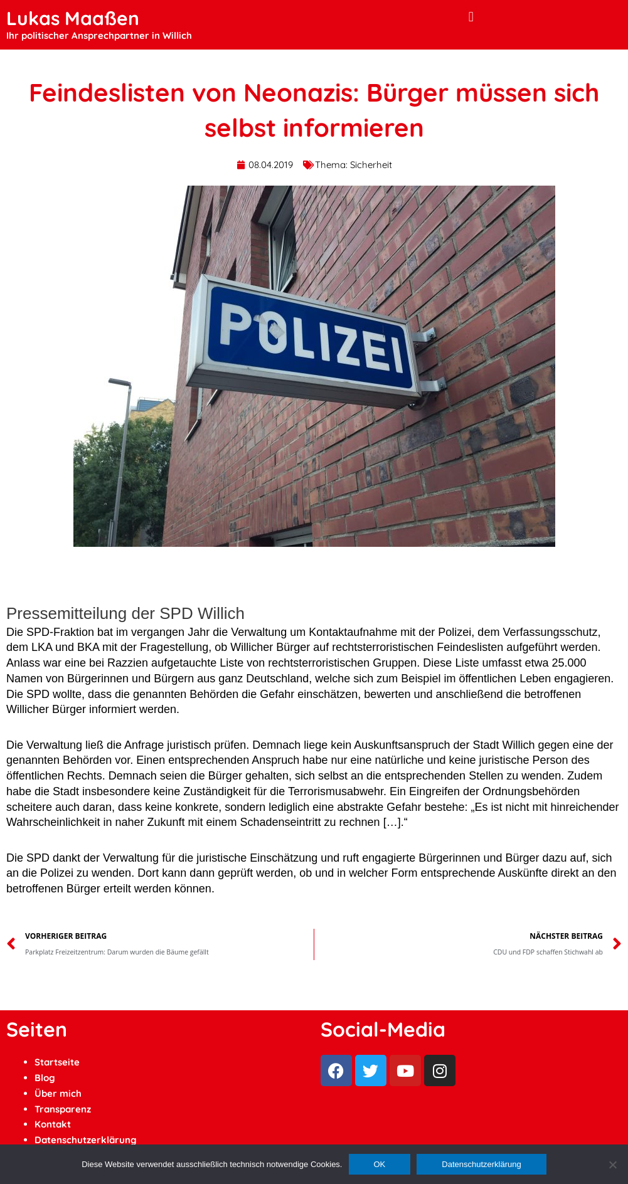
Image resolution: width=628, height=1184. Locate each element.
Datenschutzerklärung (86, 1140)
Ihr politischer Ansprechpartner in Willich (99, 35)
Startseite (57, 1062)
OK (380, 1164)
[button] (471, 16)
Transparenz (63, 1109)
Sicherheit (371, 165)
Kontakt (53, 1124)
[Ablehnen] (612, 1164)
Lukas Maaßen (72, 18)
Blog (45, 1078)
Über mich (58, 1093)
